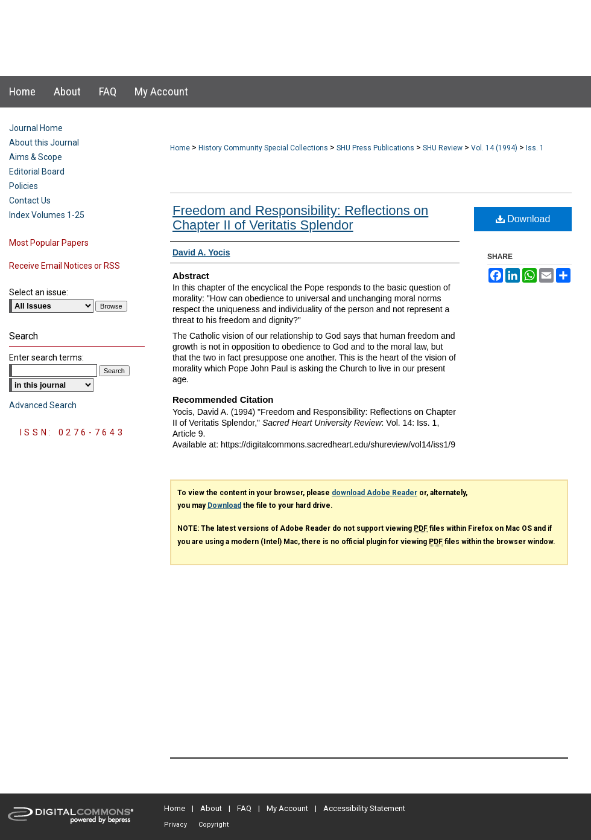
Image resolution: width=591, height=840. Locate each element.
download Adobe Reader (374, 493)
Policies (23, 186)
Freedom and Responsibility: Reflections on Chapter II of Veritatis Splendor (300, 217)
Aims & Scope (35, 157)
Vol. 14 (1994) (494, 148)
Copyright (213, 825)
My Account (287, 808)
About (211, 808)
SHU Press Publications (375, 148)
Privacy (175, 825)
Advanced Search (43, 405)
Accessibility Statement (364, 808)
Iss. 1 (535, 148)
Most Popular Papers (49, 243)
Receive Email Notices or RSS (64, 266)
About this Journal (44, 142)
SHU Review (443, 148)
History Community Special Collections (263, 148)
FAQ (244, 808)
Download (523, 219)
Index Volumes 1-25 (46, 215)
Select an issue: (38, 292)
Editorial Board (37, 171)
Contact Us (30, 200)
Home (180, 148)
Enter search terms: (46, 357)
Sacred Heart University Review (283, 26)
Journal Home (36, 128)
